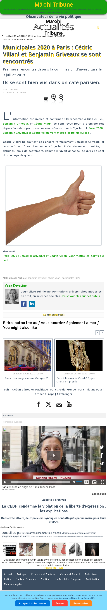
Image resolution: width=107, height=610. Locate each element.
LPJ (53, 536)
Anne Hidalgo (69, 536)
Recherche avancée (12, 421)
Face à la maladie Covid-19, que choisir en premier (75, 380)
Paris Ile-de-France (24, 39)
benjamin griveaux (37, 278)
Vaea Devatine (10, 89)
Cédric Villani (43, 123)
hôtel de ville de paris (45, 536)
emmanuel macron (20, 536)
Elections (46, 579)
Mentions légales (13, 584)
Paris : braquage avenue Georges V (26, 378)
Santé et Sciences (26, 579)
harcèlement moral (76, 533)
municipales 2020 (71, 278)
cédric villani (54, 278)
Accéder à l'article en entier (12, 527)
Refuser (60, 603)
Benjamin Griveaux (15, 123)
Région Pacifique (37, 389)
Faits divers (91, 574)
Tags (60, 567)
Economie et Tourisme (43, 574)
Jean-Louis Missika (13, 537)
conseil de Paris (96, 536)
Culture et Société (70, 574)
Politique (21, 574)
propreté (64, 536)
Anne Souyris (84, 536)
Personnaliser (80, 603)
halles (6, 537)
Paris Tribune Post (90, 389)
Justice (7, 579)
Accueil (6, 39)
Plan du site (50, 567)
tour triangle (54, 532)
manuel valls (34, 536)
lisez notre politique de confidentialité (76, 598)
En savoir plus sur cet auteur (81, 296)
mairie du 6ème (58, 536)
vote (64, 532)
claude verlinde (76, 536)
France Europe (44, 394)
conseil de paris (13, 533)
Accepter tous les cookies (32, 603)
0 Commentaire (8, 489)
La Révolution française (68, 579)
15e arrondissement (35, 532)
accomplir (89, 536)
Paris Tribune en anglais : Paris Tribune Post (28, 486)
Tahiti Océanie (13, 389)
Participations (93, 579)
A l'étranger (64, 394)
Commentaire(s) (53, 314)
